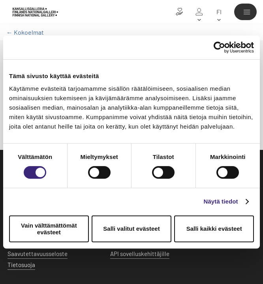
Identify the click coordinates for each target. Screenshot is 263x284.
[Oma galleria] (199, 12)
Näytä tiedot (221, 201)
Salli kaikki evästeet (214, 228)
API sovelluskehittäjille (139, 253)
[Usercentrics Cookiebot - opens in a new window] (219, 47)
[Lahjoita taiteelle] (179, 12)
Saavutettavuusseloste (38, 253)
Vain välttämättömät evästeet (49, 228)
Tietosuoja (21, 264)
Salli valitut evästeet (131, 228)
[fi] (219, 12)
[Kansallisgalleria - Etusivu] (35, 12)
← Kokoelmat (25, 32)
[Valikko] (245, 12)
